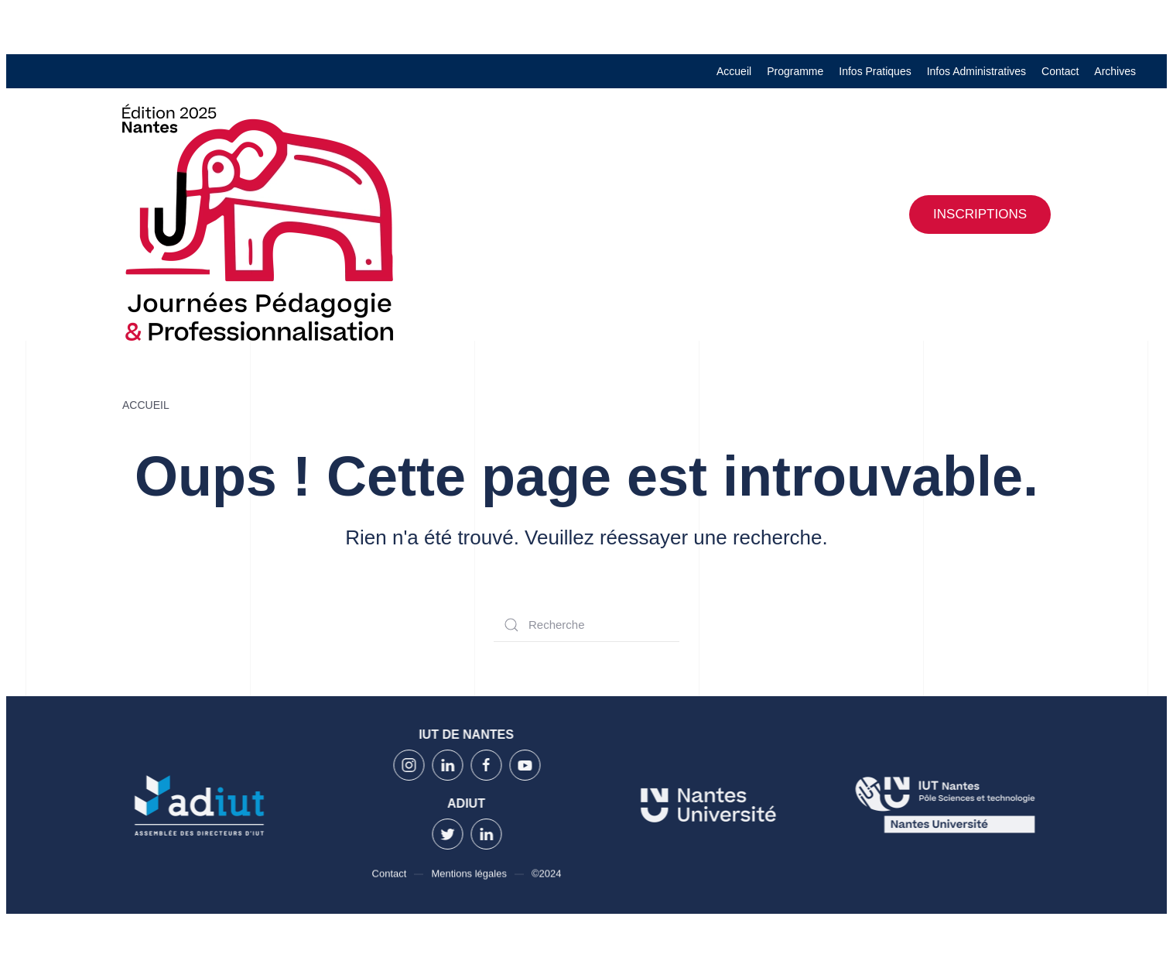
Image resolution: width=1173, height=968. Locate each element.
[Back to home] (257, 222)
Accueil (733, 71)
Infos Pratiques (875, 71)
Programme (795, 71)
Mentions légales (469, 874)
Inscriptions (980, 214)
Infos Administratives (976, 71)
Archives (1115, 71)
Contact (1060, 71)
